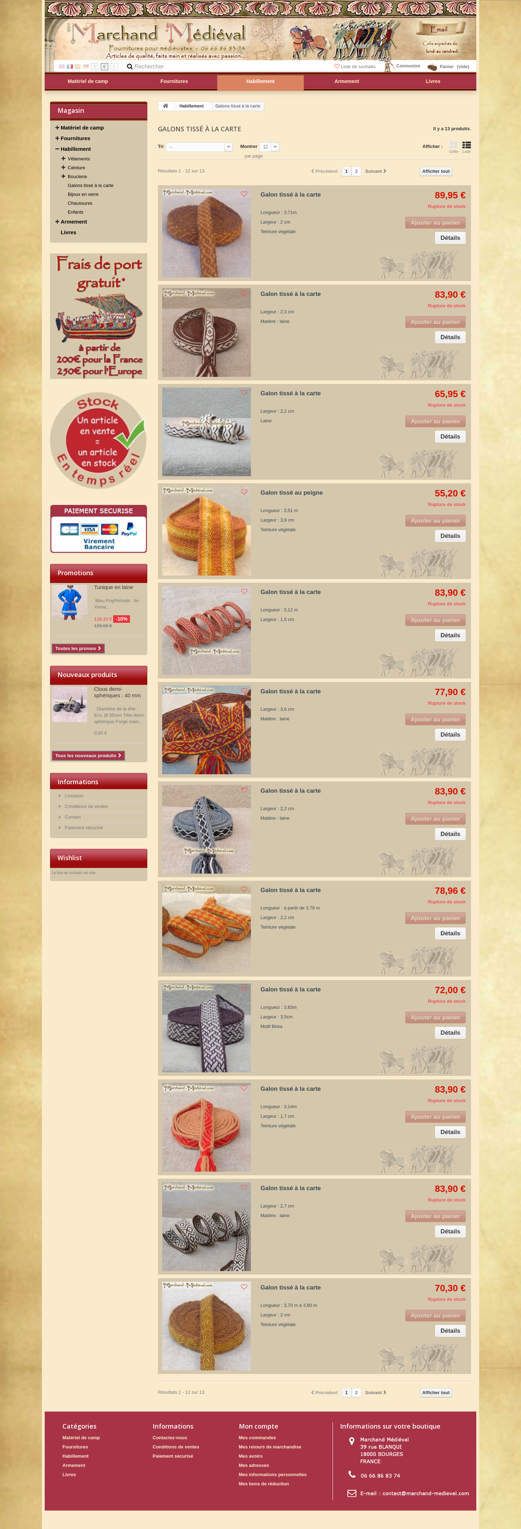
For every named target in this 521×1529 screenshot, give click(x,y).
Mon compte (258, 1426)
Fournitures (75, 138)
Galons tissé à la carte (91, 185)
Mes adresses (254, 1465)
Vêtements (79, 158)
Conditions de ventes (86, 806)
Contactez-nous (170, 1437)
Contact (72, 817)
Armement (74, 222)
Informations (77, 781)
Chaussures (80, 203)
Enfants (75, 212)
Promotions (75, 572)
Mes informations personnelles (273, 1474)
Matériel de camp (82, 128)
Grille (453, 147)
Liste (466, 147)
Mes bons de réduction (264, 1483)
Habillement (76, 149)
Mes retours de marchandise (270, 1447)
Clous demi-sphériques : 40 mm (117, 692)
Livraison (73, 795)
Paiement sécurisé (83, 827)
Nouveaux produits (87, 674)
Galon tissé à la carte (290, 194)
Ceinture (76, 167)
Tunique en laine (113, 587)
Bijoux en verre (83, 194)
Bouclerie (77, 176)
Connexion (408, 65)
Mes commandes (257, 1437)
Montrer (248, 146)
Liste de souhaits (355, 66)
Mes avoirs (251, 1456)
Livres (68, 232)
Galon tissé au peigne (291, 492)
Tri (161, 146)
